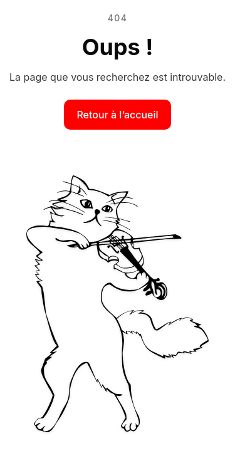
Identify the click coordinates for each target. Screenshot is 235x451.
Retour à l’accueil (117, 114)
